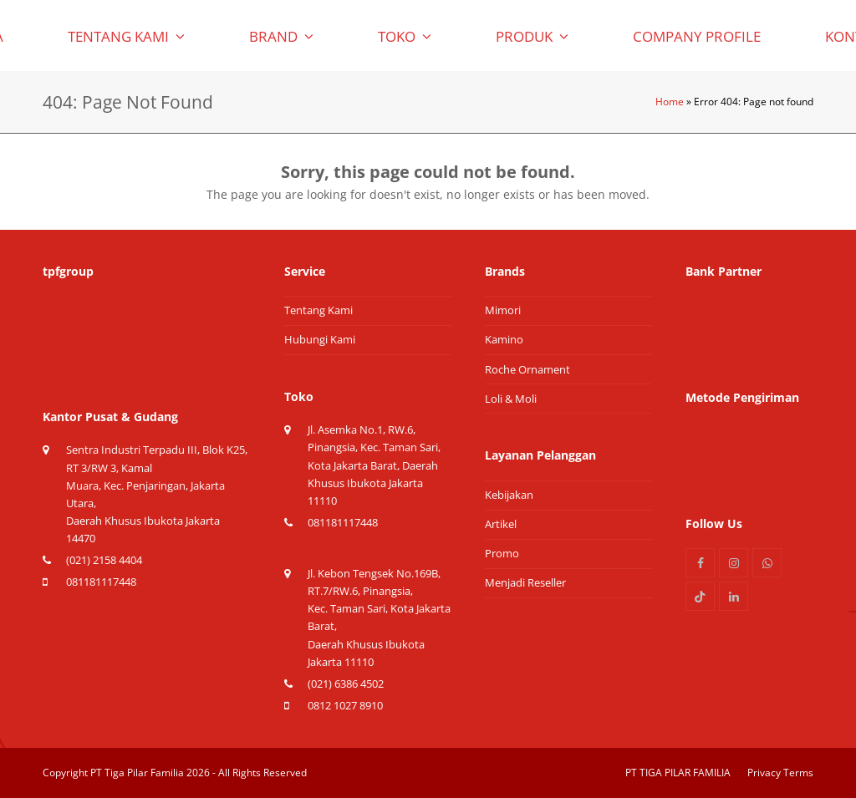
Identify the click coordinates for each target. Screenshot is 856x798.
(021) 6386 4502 (346, 683)
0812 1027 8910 (345, 705)
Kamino (504, 339)
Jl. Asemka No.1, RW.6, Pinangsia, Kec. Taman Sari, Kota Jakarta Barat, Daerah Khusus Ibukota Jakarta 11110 (374, 465)
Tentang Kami (318, 310)
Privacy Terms (780, 772)
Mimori (503, 310)
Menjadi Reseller (525, 582)
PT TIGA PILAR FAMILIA (678, 772)
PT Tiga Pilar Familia (137, 772)
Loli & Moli (511, 398)
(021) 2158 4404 (104, 559)
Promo (502, 553)
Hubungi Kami (319, 339)
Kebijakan (509, 494)
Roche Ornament (527, 369)
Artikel (501, 523)
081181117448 (101, 581)
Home (669, 101)
